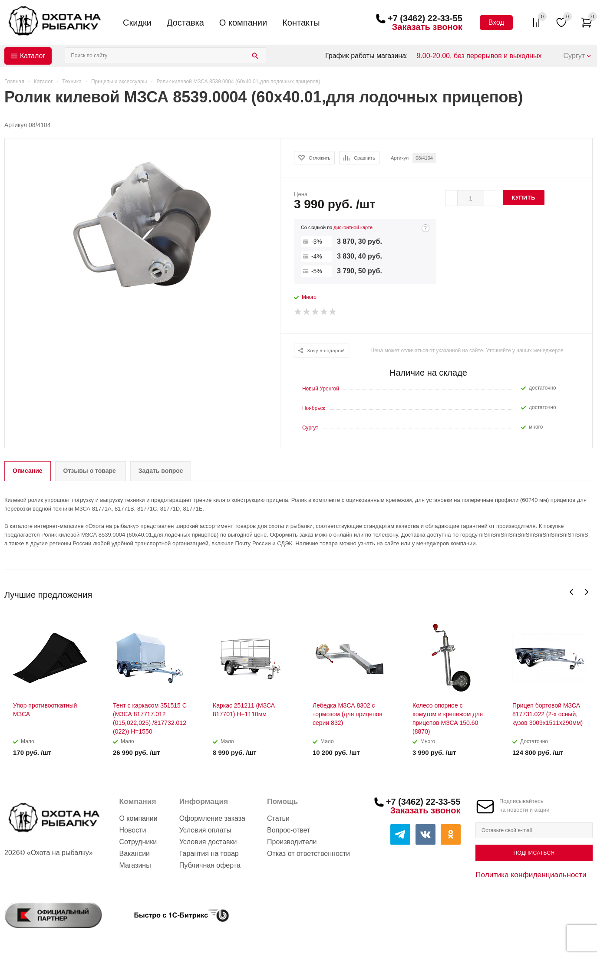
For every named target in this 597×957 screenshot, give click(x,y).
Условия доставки (208, 842)
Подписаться (533, 853)
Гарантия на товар (209, 853)
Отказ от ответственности (308, 853)
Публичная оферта (210, 865)
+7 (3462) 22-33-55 (425, 18)
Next (586, 592)
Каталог (32, 55)
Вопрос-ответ (288, 830)
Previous (571, 592)
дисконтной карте (353, 227)
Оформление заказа (212, 818)
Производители (292, 842)
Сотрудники (138, 842)
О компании (243, 22)
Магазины (135, 865)
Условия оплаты (205, 830)
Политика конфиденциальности (531, 874)
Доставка (185, 22)
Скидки (137, 22)
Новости (132, 830)
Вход (496, 22)
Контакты (301, 22)
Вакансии (134, 853)
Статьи (278, 818)
